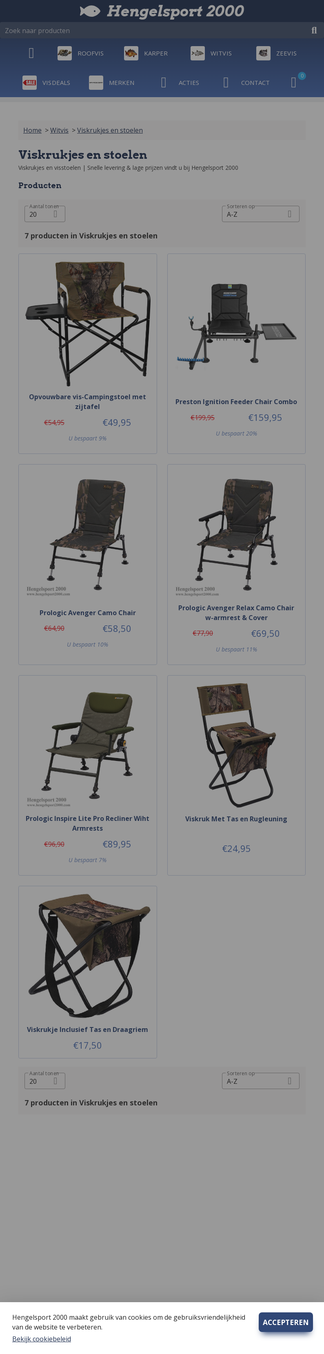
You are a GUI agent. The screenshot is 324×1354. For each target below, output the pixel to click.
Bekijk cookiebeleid (41, 1338)
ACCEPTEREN (286, 1322)
